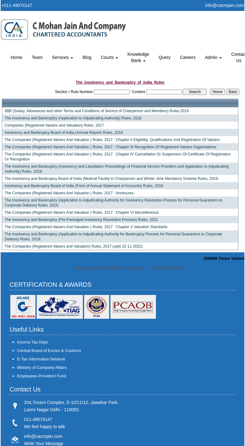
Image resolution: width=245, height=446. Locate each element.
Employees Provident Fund (41, 376)
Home (16, 57)
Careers (188, 57)
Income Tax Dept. (33, 342)
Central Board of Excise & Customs (49, 350)
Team (37, 57)
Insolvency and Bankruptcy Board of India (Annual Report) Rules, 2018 (64, 132)
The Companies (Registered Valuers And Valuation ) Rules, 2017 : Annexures (69, 193)
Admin (213, 57)
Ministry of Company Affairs (42, 367)
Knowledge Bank (138, 57)
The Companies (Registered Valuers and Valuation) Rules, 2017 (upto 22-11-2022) (74, 246)
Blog (87, 57)
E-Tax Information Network (41, 359)
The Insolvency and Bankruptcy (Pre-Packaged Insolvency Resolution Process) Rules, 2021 (81, 220)
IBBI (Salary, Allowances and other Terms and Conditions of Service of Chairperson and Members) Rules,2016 (97, 111)
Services (62, 57)
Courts (109, 57)
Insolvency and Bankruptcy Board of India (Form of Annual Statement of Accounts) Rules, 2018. (84, 186)
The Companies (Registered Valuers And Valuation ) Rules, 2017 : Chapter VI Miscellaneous (82, 212)
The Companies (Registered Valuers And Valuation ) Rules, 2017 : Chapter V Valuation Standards (86, 227)
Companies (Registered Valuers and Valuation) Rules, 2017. (55, 125)
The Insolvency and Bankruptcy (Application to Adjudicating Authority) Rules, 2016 (73, 118)
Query (165, 57)
